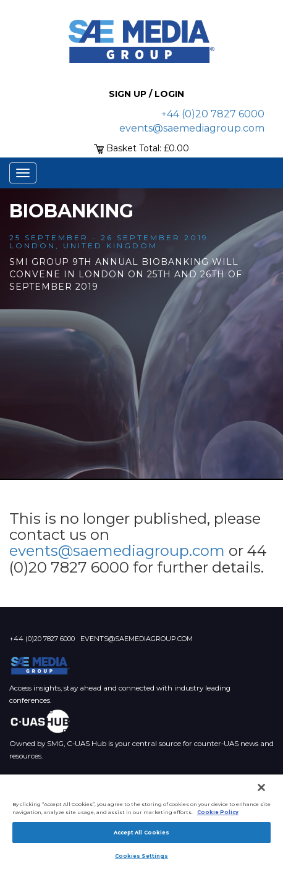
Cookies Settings (141, 856)
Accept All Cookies (141, 832)
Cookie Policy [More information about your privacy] (218, 812)
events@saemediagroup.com (191, 128)
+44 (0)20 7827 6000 (212, 114)
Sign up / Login (146, 93)
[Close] (261, 787)
